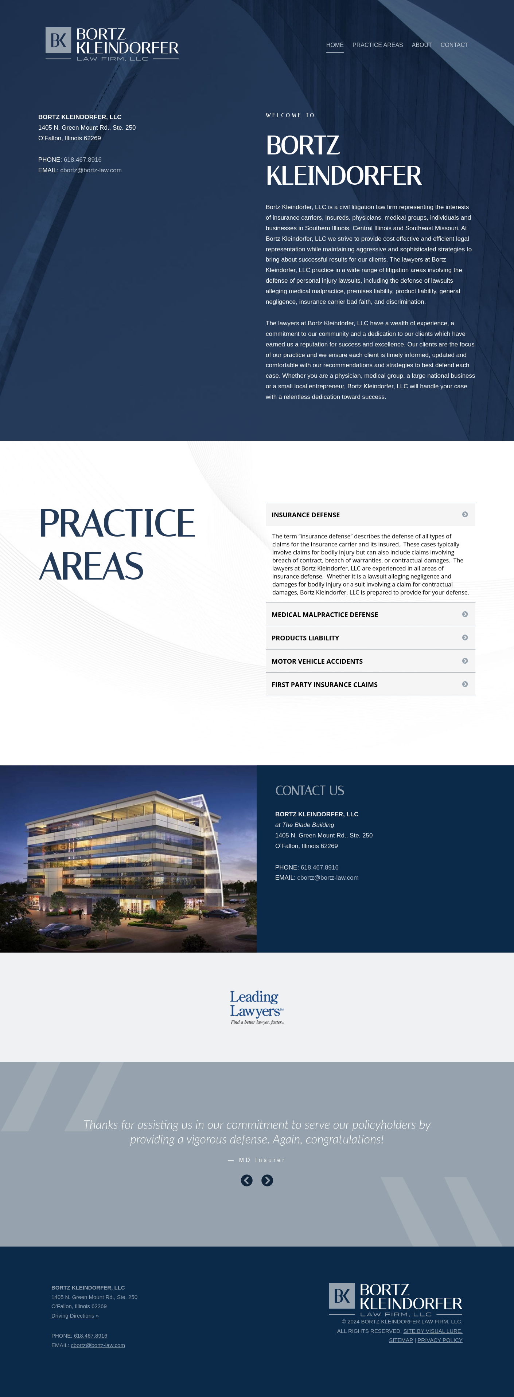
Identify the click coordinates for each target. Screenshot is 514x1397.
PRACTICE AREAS (378, 45)
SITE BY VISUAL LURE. (433, 1331)
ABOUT (422, 45)
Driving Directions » (75, 1315)
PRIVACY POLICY (440, 1340)
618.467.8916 (83, 159)
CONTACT (454, 45)
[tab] (370, 514)
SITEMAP (401, 1340)
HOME (335, 45)
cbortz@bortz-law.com (90, 170)
